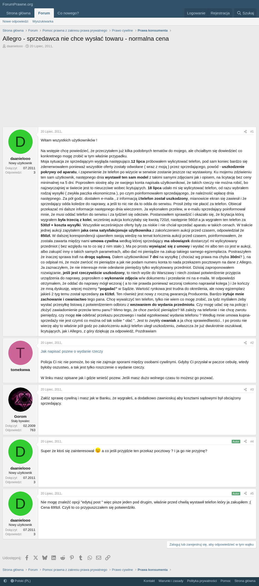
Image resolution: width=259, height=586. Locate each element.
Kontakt (149, 581)
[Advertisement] (129, 86)
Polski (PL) (21, 581)
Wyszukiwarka (42, 21)
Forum (44, 13)
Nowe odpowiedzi (15, 21)
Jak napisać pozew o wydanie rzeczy (72, 351)
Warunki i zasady (171, 581)
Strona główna (18, 13)
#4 (252, 441)
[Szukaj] (245, 13)
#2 (252, 343)
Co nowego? (68, 13)
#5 (252, 493)
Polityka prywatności (202, 581)
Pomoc (226, 581)
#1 (252, 131)
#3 (252, 389)
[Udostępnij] (245, 132)
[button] (83, 13)
